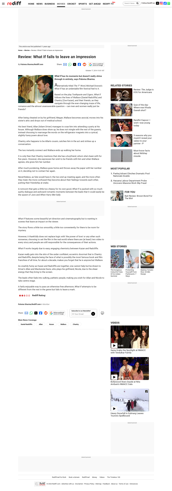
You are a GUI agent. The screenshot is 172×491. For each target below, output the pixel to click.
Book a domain (74, 477)
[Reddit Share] (84, 64)
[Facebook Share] (79, 64)
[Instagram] (161, 3)
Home (20, 50)
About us (114, 484)
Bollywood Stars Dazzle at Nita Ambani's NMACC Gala (125, 383)
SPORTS (82, 4)
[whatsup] (169, 3)
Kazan (51, 324)
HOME (31, 4)
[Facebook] (165, 3)
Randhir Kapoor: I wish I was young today (142, 123)
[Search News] (136, 3)
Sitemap (98, 484)
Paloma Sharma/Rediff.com (32, 64)
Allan (41, 324)
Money (94, 477)
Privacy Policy (89, 484)
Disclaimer (79, 484)
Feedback (106, 484)
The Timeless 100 (113, 477)
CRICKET (71, 4)
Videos (102, 477)
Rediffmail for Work (59, 477)
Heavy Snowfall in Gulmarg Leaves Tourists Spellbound (127, 414)
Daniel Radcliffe (26, 324)
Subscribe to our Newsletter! (81, 311)
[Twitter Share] (74, 64)
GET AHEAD (95, 4)
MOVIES (61, 4)
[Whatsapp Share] (69, 64)
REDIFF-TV (108, 4)
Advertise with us (68, 484)
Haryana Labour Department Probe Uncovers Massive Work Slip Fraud (130, 181)
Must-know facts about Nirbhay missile (142, 153)
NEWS (39, 4)
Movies (27, 50)
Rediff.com (56, 484)
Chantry (76, 324)
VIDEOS (115, 322)
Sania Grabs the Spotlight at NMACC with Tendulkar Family (128, 351)
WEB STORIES (119, 246)
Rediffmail (86, 477)
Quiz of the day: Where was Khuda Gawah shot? (142, 108)
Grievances (134, 484)
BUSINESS (50, 4)
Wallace (63, 324)
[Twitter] (157, 3)
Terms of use (123, 484)
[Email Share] (64, 64)
